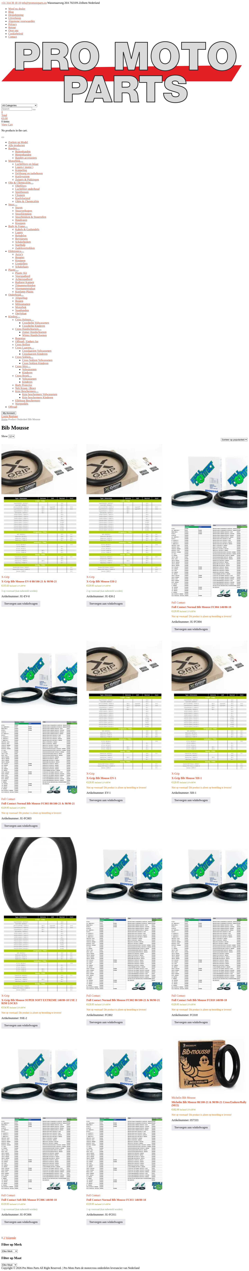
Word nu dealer (16, 8)
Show (4, 436)
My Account (9, 413)
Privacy (12, 24)
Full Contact (178, 602)
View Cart (7, 124)
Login (5, 416)
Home (4, 419)
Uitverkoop (14, 18)
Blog (11, 11)
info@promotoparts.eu (34, 2)
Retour (12, 27)
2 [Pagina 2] (4, 1237)
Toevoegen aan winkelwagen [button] (21, 603)
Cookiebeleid (15, 33)
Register (13, 416)
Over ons (13, 30)
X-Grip (5, 576)
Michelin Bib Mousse (184, 1097)
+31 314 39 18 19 (11, 2)
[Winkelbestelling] (234, 439)
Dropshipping (16, 14)
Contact (12, 36)
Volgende (11, 1237)
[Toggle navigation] (2, 137)
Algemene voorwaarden (21, 21)
